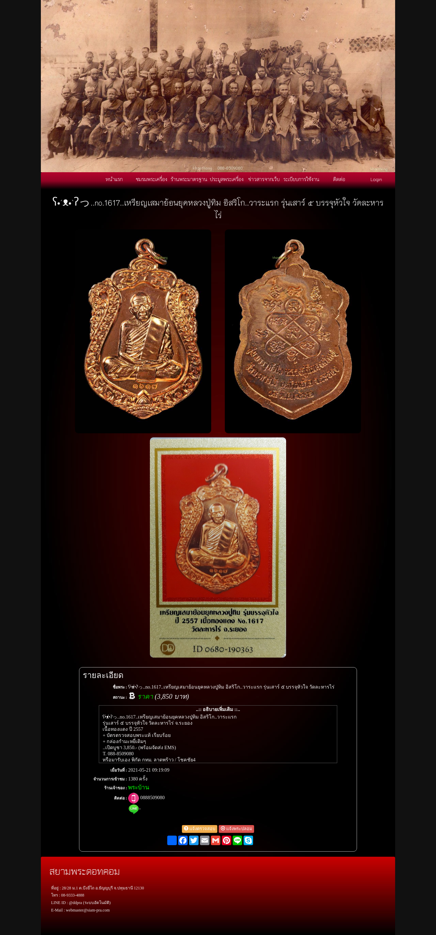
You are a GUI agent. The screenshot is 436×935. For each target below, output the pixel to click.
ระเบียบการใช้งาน (301, 179)
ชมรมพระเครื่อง (151, 179)
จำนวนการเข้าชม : (110, 779)
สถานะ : (120, 697)
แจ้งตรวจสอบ (199, 828)
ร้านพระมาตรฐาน (189, 179)
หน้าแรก (114, 179)
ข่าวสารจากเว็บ (264, 179)
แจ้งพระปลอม (236, 828)
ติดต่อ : (120, 798)
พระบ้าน (138, 787)
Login (376, 179)
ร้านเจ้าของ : (115, 788)
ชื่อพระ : (120, 687)
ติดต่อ (339, 179)
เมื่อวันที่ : (118, 770)
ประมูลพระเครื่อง (227, 179)
